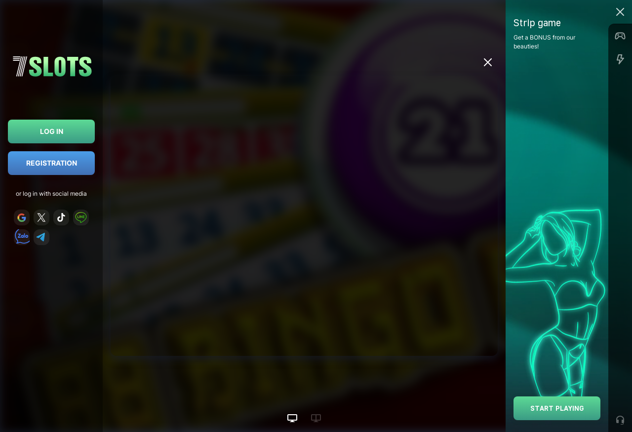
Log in (51, 131)
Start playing (557, 408)
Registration (51, 163)
